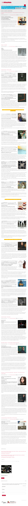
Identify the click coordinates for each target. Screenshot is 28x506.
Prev (3, 461)
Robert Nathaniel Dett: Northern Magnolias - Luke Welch (7, 457)
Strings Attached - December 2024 (5, 453)
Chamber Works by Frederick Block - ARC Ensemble (9, 417)
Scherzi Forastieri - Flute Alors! (5, 316)
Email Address (4, 486)
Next (16, 461)
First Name (3, 489)
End (18, 461)
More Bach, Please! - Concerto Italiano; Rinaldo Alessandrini (10, 342)
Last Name (3, 492)
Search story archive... (4, 475)
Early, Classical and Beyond (12, 46)
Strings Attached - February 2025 (6, 69)
